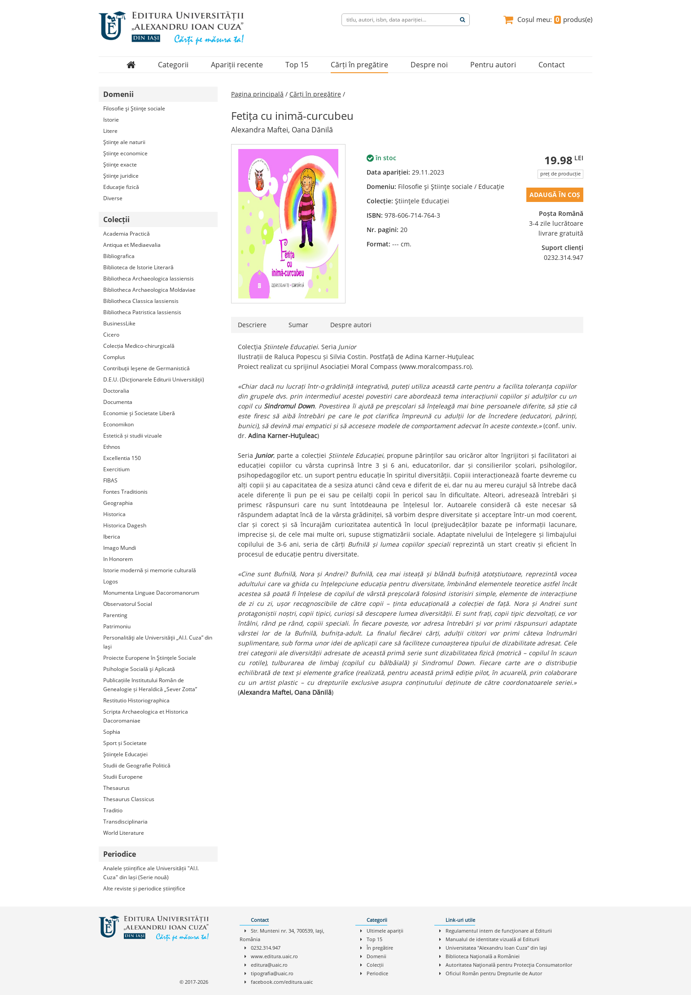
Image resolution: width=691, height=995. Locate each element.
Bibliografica (119, 256)
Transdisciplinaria (125, 821)
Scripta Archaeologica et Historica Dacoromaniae (145, 716)
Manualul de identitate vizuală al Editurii (492, 939)
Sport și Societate (125, 743)
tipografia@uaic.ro (272, 973)
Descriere (252, 324)
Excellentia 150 (122, 458)
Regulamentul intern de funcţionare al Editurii (499, 930)
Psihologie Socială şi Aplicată (139, 669)
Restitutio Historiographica (136, 700)
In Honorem (118, 559)
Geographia (118, 503)
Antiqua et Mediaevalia (132, 245)
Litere (110, 131)
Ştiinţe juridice (121, 176)
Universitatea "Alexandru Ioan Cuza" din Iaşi (496, 947)
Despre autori (351, 324)
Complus (114, 357)
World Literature (123, 833)
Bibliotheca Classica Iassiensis (141, 301)
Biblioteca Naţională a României (483, 956)
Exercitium (116, 469)
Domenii (376, 956)
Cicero (111, 334)
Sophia (111, 732)
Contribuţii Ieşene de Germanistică (146, 368)
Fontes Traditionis (125, 491)
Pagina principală (257, 94)
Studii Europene (123, 776)
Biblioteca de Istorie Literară (138, 267)
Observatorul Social (127, 604)
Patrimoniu (117, 626)
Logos (110, 581)
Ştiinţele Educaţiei (125, 754)
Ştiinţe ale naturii (124, 142)
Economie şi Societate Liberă (139, 413)
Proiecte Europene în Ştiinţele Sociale (149, 658)
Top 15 (296, 65)
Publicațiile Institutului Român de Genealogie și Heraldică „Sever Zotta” (150, 684)
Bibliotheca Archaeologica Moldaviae (149, 290)
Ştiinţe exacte (120, 164)
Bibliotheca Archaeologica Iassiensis (148, 278)
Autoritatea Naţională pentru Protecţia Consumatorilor (509, 964)
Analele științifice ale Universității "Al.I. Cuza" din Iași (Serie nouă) (151, 872)
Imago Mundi (119, 548)
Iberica (111, 536)
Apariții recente (237, 65)
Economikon (118, 424)
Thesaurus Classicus (128, 799)
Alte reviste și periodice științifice (144, 888)
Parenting (115, 615)
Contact (551, 65)
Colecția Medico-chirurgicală (139, 346)
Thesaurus (116, 788)
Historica (114, 514)
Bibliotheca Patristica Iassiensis (142, 312)
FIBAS (110, 480)
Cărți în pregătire (359, 65)
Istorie (111, 119)
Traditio (112, 810)
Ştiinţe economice (125, 153)
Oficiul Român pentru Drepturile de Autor (494, 973)
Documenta (117, 402)
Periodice (377, 973)
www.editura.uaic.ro (274, 956)
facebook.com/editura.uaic (282, 981)
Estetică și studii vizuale (132, 435)
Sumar (298, 324)
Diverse (112, 198)
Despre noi (429, 65)
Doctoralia (116, 390)
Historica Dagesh (124, 525)
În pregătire (380, 947)
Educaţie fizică (121, 187)
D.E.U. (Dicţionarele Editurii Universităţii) (153, 379)
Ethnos (111, 447)
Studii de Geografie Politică (137, 765)
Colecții (375, 964)
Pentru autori (493, 65)
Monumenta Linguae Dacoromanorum (151, 592)
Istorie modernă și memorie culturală (149, 570)
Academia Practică (126, 233)
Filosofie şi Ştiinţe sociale (134, 108)
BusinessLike (119, 323)
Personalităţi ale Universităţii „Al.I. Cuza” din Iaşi (157, 642)
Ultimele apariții (385, 930)
